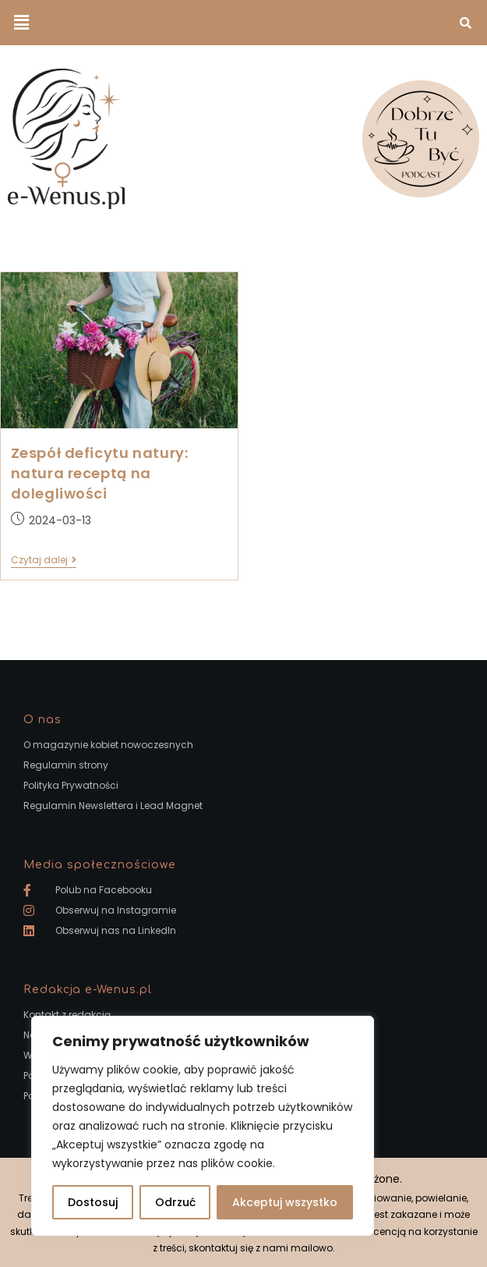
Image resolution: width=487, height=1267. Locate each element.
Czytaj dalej (43, 560)
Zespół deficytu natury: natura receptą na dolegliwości (100, 473)
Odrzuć (175, 1202)
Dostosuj (93, 1202)
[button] (21, 22)
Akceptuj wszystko (284, 1202)
